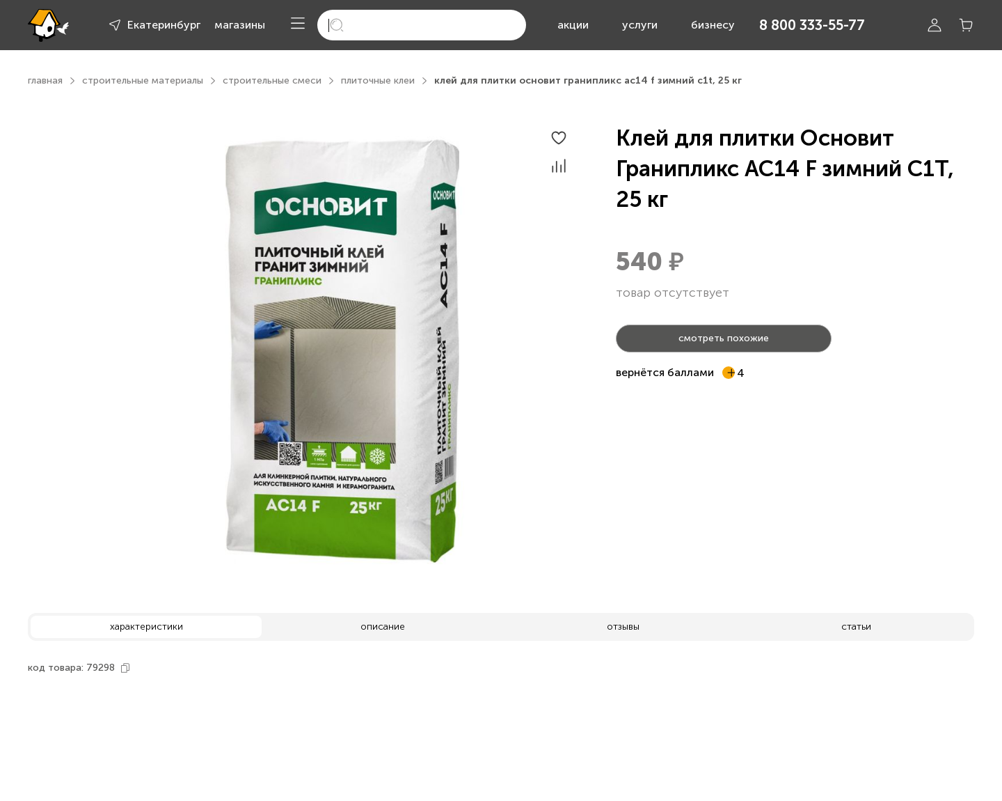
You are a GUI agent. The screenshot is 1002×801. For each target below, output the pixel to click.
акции (573, 24)
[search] (421, 25)
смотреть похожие (723, 338)
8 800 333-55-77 (812, 25)
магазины (239, 24)
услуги (640, 24)
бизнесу (713, 24)
